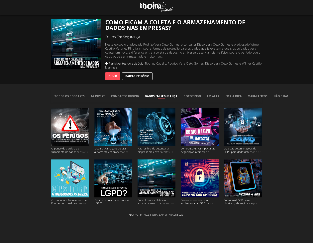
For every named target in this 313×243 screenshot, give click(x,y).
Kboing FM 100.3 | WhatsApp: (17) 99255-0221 (156, 214)
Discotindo (192, 96)
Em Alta (213, 96)
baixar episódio (137, 76)
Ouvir (112, 76)
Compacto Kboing (125, 96)
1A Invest (98, 96)
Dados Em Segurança (161, 96)
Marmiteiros (257, 96)
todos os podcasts (69, 96)
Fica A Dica (234, 96)
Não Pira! (280, 96)
